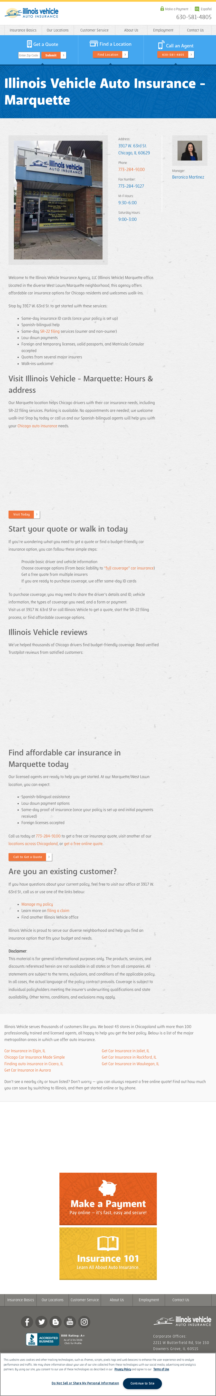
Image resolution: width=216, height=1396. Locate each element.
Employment (163, 30)
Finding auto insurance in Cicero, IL (34, 1064)
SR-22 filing (50, 331)
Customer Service (94, 30)
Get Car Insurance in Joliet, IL (125, 1051)
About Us (131, 30)
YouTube (70, 1322)
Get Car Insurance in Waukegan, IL (130, 1064)
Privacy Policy (122, 1369)
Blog (55, 1322)
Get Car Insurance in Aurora (27, 1070)
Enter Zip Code (28, 55)
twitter (41, 1322)
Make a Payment (176, 9)
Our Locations (58, 30)
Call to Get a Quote (27, 857)
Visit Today (21, 514)
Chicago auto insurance (37, 426)
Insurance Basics (23, 30)
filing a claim (58, 911)
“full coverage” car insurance (129, 568)
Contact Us (195, 30)
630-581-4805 (194, 17)
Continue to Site (142, 1383)
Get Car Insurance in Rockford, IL (129, 1057)
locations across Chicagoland (33, 844)
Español (206, 9)
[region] (108, 1374)
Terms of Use (161, 1369)
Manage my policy (37, 904)
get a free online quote (83, 844)
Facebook (27, 1322)
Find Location (108, 55)
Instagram (84, 1322)
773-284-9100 (131, 169)
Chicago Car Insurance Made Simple (34, 1057)
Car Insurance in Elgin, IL (24, 1051)
